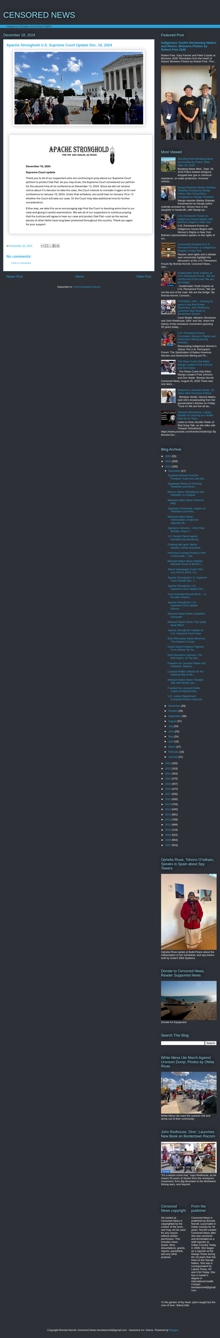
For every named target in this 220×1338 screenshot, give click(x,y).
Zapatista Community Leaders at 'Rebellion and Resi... (186, 510)
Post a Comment (21, 263)
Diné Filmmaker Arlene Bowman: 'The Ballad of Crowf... (187, 640)
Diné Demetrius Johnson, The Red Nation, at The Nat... (185, 656)
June (171, 731)
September (175, 716)
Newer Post (14, 276)
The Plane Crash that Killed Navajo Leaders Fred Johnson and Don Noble (195, 364)
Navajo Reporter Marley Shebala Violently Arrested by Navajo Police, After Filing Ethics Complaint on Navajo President (197, 192)
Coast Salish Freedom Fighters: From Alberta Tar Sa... (186, 648)
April (171, 741)
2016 (168, 799)
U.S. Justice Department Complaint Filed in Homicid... (186, 698)
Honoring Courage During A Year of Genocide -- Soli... (187, 554)
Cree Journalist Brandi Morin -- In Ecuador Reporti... (187, 596)
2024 (168, 466)
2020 (168, 778)
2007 (168, 845)
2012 (168, 819)
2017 (168, 793)
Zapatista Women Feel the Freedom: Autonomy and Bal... (187, 477)
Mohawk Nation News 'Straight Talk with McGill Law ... (185, 681)
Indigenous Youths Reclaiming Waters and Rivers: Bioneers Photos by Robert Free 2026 (188, 46)
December (174, 470)
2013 (168, 814)
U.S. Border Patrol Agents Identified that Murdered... (184, 538)
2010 (168, 829)
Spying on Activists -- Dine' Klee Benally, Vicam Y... (186, 529)
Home (79, 276)
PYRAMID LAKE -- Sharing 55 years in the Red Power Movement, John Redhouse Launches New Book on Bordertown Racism (195, 307)
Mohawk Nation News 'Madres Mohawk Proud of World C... (185, 563)
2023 (168, 763)
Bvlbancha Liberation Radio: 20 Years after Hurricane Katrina (196, 392)
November (174, 705)
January (173, 756)
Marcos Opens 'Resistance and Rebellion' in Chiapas (186, 493)
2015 (168, 804)
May (171, 736)
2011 (168, 824)
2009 (168, 834)
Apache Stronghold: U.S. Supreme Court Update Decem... (182, 605)
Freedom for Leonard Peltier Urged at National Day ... (184, 690)
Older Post (143, 276)
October (173, 710)
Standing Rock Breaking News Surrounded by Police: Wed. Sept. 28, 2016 (195, 162)
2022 (168, 768)
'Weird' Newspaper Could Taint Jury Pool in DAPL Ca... (185, 571)
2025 (168, 461)
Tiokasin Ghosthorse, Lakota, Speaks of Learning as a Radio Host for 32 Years (195, 415)
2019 (168, 783)
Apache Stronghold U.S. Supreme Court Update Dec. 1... (187, 579)
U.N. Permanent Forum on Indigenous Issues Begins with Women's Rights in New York (195, 219)
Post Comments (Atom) (86, 286)
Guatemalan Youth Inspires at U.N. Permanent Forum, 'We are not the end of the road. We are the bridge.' (196, 277)
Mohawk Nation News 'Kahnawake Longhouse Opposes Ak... (183, 519)
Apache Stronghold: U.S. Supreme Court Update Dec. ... (187, 587)
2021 (168, 773)
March (172, 746)
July (171, 726)
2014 (168, 809)
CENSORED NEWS (39, 14)
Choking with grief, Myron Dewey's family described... (185, 546)
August (172, 721)
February (174, 751)
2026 (168, 456)
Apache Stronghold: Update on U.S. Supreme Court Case (185, 632)
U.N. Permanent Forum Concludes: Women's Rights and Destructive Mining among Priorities (196, 337)
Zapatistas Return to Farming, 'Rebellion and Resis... (185, 485)
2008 (168, 839)
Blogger (173, 1330)
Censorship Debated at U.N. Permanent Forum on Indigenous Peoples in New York (197, 247)
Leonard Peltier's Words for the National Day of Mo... (186, 673)
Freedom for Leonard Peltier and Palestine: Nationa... (186, 665)
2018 (168, 788)
